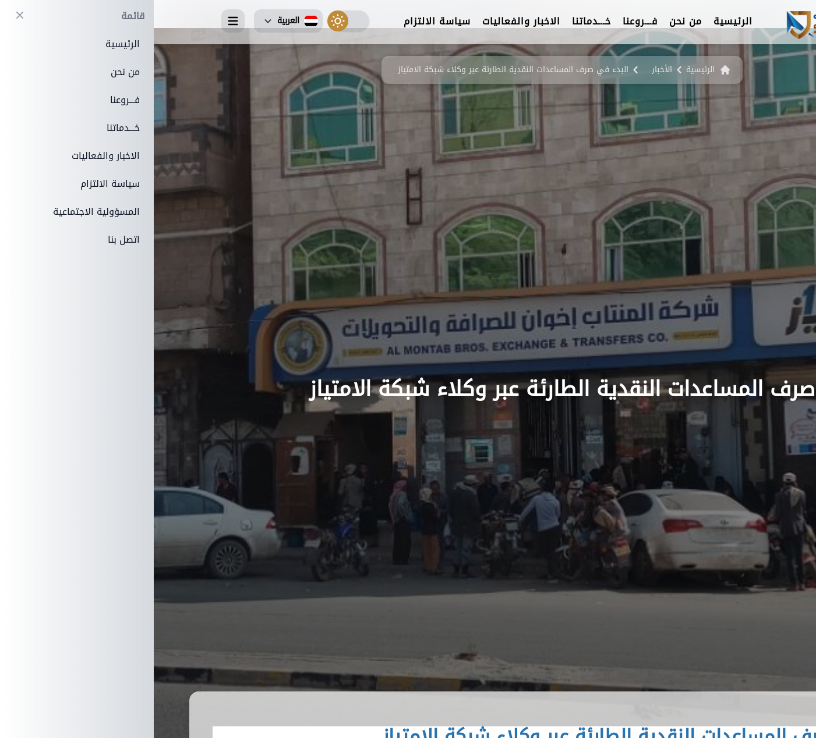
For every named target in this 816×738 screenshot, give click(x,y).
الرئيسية (579, 22)
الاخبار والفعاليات (367, 22)
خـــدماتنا (437, 22)
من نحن (531, 22)
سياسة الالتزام (283, 22)
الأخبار (508, 70)
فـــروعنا (486, 22)
